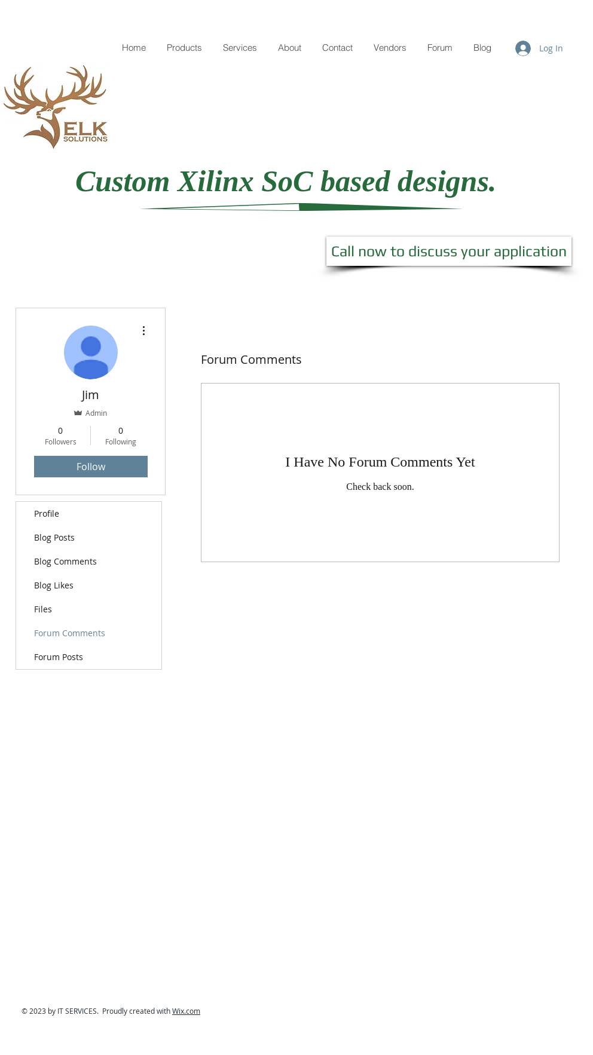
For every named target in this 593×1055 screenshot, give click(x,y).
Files (43, 609)
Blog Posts (54, 537)
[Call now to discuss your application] (448, 251)
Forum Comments (69, 633)
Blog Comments (65, 561)
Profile (46, 513)
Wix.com (186, 1011)
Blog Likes (54, 585)
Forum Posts (58, 657)
